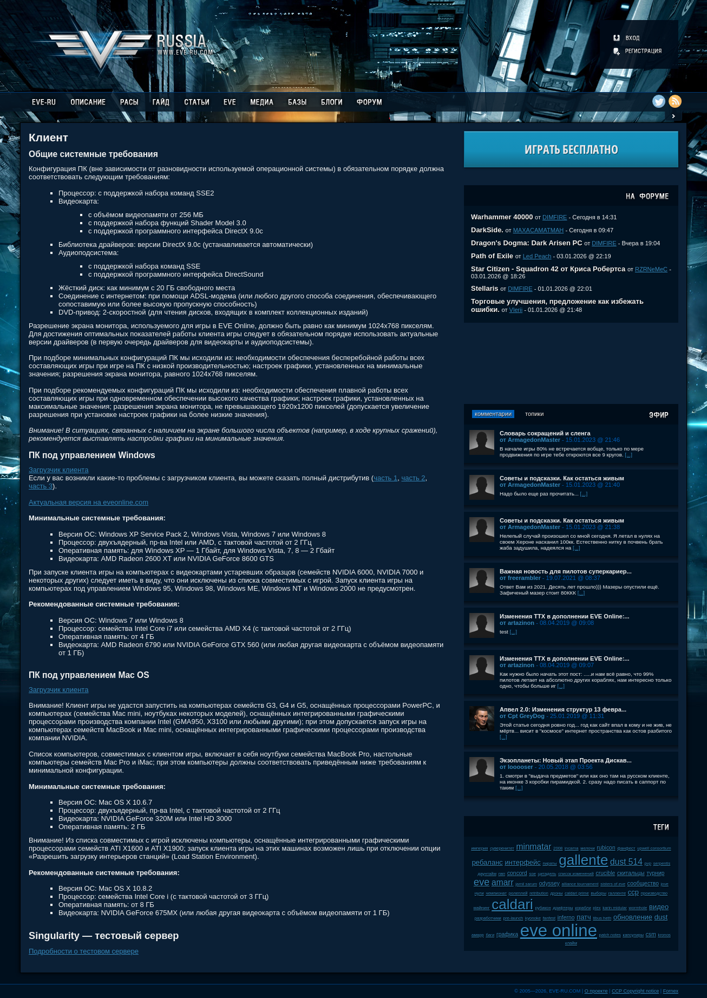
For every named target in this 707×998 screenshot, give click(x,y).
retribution (538, 893)
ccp (633, 892)
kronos (664, 934)
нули (479, 893)
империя (479, 848)
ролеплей (518, 893)
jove (665, 884)
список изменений (576, 873)
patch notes (610, 934)
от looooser (516, 767)
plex (596, 907)
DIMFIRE (554, 217)
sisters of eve (612, 884)
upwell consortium (654, 848)
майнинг (482, 907)
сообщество (643, 883)
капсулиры (633, 934)
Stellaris (485, 288)
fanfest (549, 918)
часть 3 (41, 486)
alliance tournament (580, 884)
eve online (558, 930)
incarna (572, 848)
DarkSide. (487, 230)
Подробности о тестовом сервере (84, 951)
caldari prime (577, 893)
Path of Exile (492, 256)
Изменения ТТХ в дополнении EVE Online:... (565, 616)
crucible (606, 873)
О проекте (596, 991)
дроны (557, 893)
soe (532, 873)
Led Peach (537, 256)
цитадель (547, 873)
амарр (478, 934)
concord (517, 873)
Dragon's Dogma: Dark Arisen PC (526, 243)
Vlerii (516, 309)
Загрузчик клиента (58, 470)
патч (584, 917)
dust (661, 917)
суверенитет (502, 848)
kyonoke (533, 918)
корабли (583, 907)
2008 (557, 848)
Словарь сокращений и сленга (545, 433)
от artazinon (517, 622)
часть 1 (385, 478)
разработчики (488, 918)
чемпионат (496, 893)
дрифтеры (563, 907)
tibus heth (602, 918)
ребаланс (487, 862)
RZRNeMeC (651, 269)
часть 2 (413, 478)
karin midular (615, 907)
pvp (648, 863)
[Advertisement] (571, 363)
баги (490, 934)
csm (651, 934)
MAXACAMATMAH (538, 230)
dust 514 (626, 861)
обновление (632, 917)
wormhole (638, 907)
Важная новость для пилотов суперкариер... (566, 571)
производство (654, 893)
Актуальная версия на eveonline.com (88, 502)
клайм (571, 943)
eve (481, 882)
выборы (599, 893)
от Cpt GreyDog (522, 716)
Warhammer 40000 (502, 217)
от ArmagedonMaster (530, 439)
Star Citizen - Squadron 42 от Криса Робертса (548, 269)
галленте (617, 893)
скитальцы (631, 873)
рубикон (543, 907)
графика (507, 934)
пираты (549, 863)
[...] (628, 455)
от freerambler (520, 578)
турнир (655, 873)
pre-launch (513, 918)
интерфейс (522, 862)
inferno (566, 918)
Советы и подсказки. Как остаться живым (562, 478)
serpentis (662, 863)
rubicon (606, 848)
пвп (502, 873)
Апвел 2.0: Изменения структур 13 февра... (563, 709)
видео (659, 907)
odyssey (549, 883)
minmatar (533, 846)
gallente (583, 860)
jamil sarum (526, 884)
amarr (503, 882)
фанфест (626, 848)
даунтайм (487, 873)
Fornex (670, 991)
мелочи (587, 848)
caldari (512, 904)
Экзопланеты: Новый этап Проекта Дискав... (566, 760)
